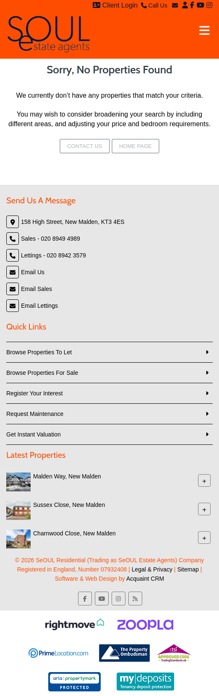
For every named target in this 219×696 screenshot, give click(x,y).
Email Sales (36, 289)
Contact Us (84, 146)
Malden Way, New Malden (67, 476)
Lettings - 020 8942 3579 (53, 255)
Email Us (32, 272)
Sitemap (187, 569)
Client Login (115, 5)
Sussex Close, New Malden (69, 504)
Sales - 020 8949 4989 (50, 238)
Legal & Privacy (152, 569)
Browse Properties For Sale (42, 372)
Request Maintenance (34, 413)
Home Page (135, 146)
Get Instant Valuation (33, 434)
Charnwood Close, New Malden (74, 533)
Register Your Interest (34, 393)
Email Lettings (39, 305)
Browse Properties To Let (39, 352)
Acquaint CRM (145, 578)
